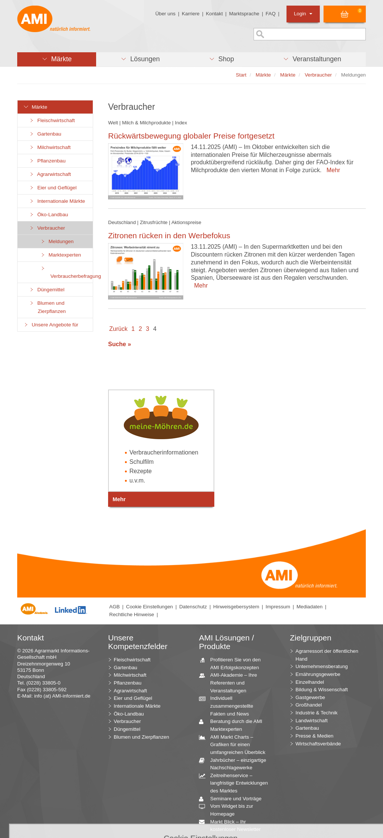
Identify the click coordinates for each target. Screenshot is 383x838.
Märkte (35, 107)
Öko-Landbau (48, 214)
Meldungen (57, 241)
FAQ (271, 13)
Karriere (190, 13)
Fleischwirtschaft (52, 120)
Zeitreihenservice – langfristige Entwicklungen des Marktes (236, 783)
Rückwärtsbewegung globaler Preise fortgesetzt (191, 135)
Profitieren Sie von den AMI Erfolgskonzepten (233, 663)
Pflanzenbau (47, 161)
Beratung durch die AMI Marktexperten (233, 725)
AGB (114, 606)
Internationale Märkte (57, 201)
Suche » (119, 344)
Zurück (118, 329)
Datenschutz (193, 606)
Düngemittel (46, 289)
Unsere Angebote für (50, 325)
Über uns (165, 13)
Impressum (278, 606)
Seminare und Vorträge (233, 799)
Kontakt (214, 13)
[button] (56, 59)
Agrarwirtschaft (50, 174)
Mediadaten (310, 606)
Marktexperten (60, 255)
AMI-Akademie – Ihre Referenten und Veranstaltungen (231, 682)
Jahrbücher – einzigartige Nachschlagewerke (235, 764)
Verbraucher (47, 228)
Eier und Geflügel (53, 187)
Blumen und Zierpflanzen (47, 307)
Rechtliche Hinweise (131, 614)
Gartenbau (45, 134)
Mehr (331, 170)
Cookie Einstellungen (149, 606)
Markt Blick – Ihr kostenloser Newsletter (233, 825)
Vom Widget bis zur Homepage (229, 810)
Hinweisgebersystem (236, 606)
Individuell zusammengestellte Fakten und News (229, 705)
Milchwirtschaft (50, 147)
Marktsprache (244, 13)
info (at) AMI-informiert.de (62, 696)
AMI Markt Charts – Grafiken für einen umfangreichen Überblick (235, 744)
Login (303, 13)
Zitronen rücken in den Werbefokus (169, 235)
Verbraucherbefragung (66, 272)
